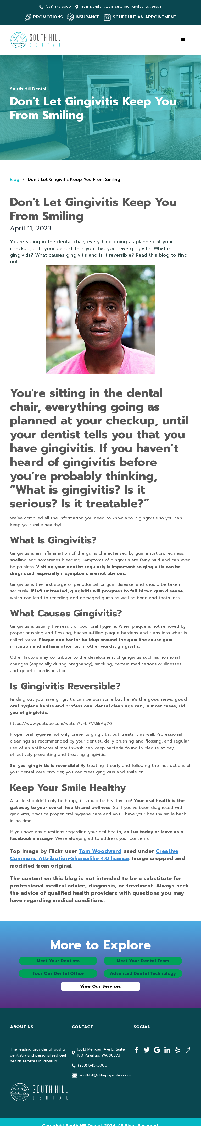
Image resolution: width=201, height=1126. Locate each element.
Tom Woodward (100, 851)
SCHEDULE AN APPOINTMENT (144, 17)
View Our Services (100, 986)
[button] (183, 39)
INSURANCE (88, 17)
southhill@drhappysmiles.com (105, 1075)
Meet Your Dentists (58, 961)
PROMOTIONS (48, 17)
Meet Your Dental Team (143, 961)
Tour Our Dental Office (58, 973)
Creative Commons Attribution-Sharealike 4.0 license (94, 854)
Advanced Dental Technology (143, 973)
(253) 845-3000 (58, 6)
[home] (36, 40)
